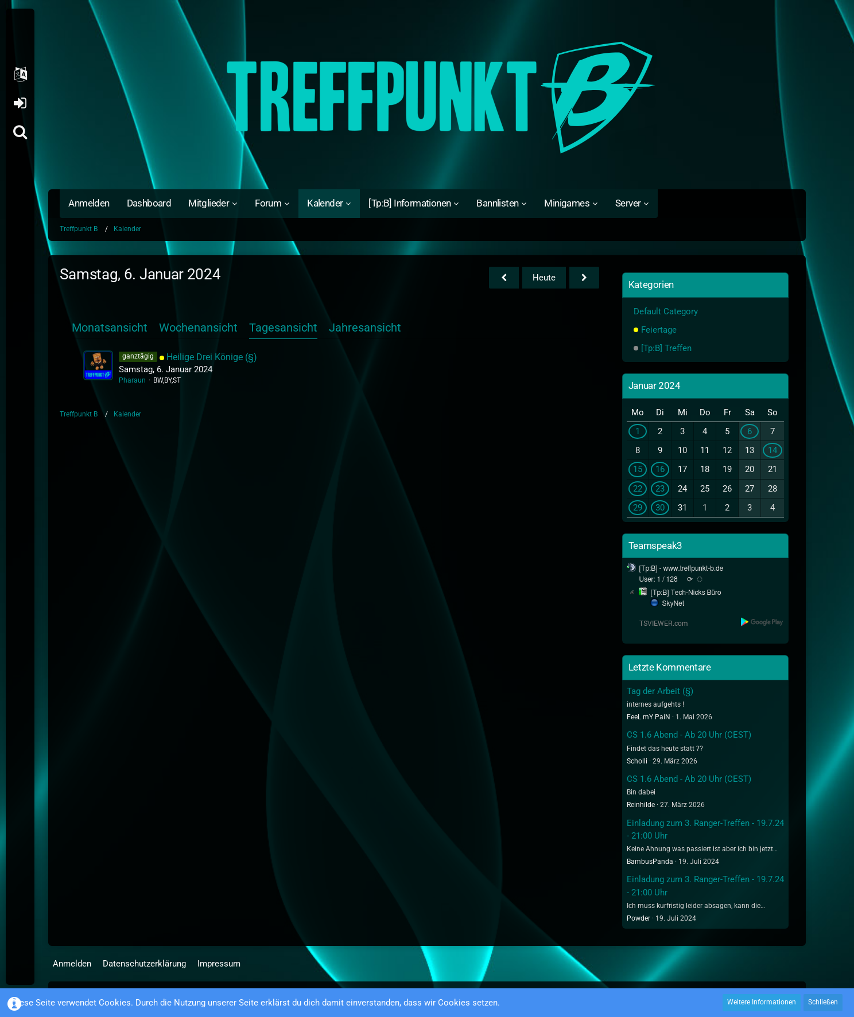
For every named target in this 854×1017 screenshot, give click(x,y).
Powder (638, 918)
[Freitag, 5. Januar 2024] (504, 278)
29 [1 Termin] (637, 507)
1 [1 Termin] (637, 431)
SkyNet (673, 603)
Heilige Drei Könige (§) (211, 357)
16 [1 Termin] (660, 469)
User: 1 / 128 (658, 579)
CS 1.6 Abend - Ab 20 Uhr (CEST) (689, 735)
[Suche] (20, 132)
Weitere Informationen (761, 1002)
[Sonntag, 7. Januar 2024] (584, 278)
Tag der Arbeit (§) (660, 691)
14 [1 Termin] (772, 450)
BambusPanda (650, 862)
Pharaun (132, 380)
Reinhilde (641, 805)
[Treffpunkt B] (427, 97)
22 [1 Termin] (637, 489)
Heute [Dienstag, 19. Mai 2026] (544, 277)
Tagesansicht (283, 327)
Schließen (823, 1002)
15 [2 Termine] (637, 469)
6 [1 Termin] (749, 431)
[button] (20, 74)
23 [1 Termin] (660, 489)
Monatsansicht (109, 327)
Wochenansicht (198, 327)
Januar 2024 (654, 385)
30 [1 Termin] (660, 507)
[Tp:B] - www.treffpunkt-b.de (681, 568)
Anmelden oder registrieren (20, 103)
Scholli (637, 761)
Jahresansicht (365, 327)
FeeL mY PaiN (648, 717)
